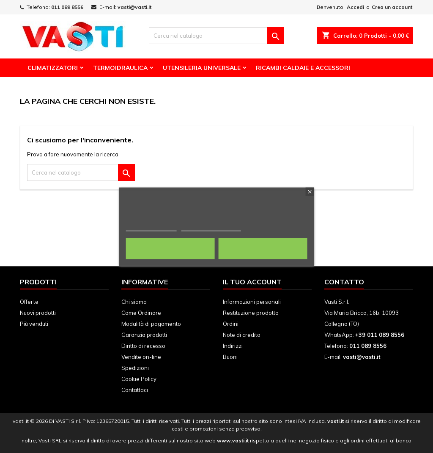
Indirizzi (233, 345)
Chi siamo (134, 301)
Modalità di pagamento (151, 323)
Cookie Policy (138, 378)
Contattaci (134, 389)
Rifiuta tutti (170, 248)
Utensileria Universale (202, 68)
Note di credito (241, 334)
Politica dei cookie (151, 227)
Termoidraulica (120, 68)
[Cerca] (216, 35)
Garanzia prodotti (144, 334)
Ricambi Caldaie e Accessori (303, 68)
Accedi (355, 7)
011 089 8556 (67, 7)
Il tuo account (252, 282)
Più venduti (34, 323)
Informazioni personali (252, 301)
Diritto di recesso (143, 345)
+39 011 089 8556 (379, 334)
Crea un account (392, 7)
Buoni (230, 356)
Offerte (29, 301)
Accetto (262, 248)
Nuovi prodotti (38, 312)
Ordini (230, 323)
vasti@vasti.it (134, 7)
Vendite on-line (141, 356)
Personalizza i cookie (211, 227)
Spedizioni (135, 367)
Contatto (344, 282)
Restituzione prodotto (251, 312)
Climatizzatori (52, 68)
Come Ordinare (141, 312)
